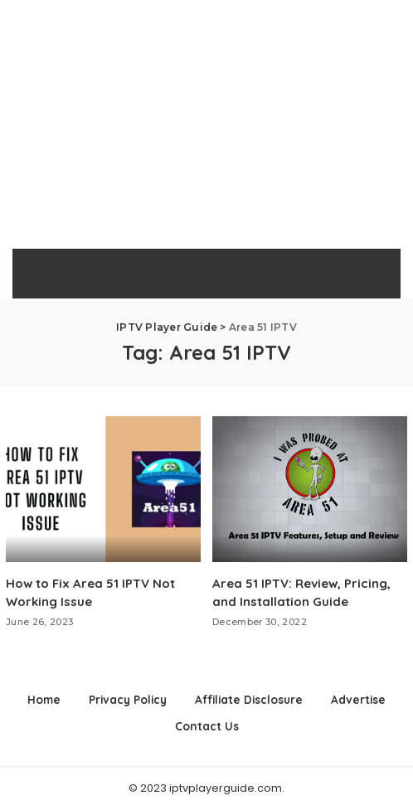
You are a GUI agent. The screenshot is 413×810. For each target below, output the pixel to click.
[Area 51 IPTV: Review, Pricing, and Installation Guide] (309, 489)
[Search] (378, 273)
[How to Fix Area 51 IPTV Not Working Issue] (103, 489)
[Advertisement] (206, 124)
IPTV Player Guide (199, 274)
